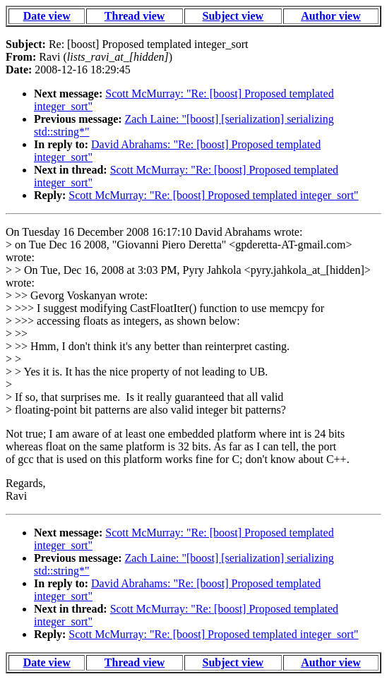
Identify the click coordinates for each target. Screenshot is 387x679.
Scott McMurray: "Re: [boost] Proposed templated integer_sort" (213, 195)
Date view (47, 16)
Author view (331, 16)
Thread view (135, 16)
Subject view (233, 16)
